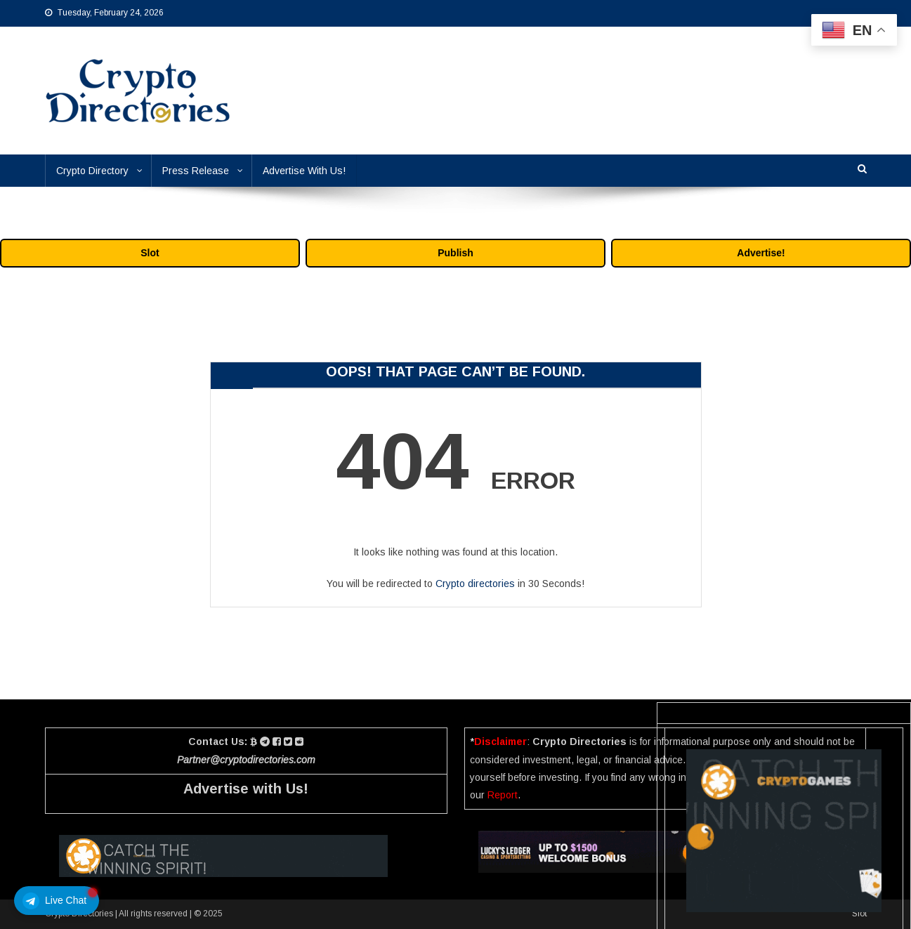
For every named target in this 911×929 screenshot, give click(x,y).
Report (502, 794)
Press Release (195, 170)
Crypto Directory (92, 170)
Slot (149, 252)
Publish (455, 252)
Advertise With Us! (304, 170)
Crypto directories (475, 583)
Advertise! (761, 252)
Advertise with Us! (245, 788)
